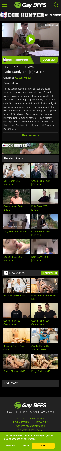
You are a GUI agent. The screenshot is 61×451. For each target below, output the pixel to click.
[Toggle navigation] (5, 5)
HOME (20, 418)
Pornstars (21, 422)
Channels (37, 418)
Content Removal (30, 430)
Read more (30, 135)
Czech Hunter (23, 77)
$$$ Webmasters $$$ (30, 426)
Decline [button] (25, 446)
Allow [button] (43, 446)
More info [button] (10, 446)
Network (41, 422)
